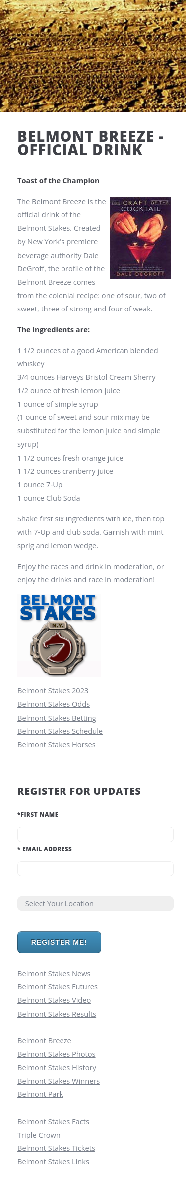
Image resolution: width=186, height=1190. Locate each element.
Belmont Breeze (44, 1040)
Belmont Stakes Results (56, 1014)
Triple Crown (39, 1134)
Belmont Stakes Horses (56, 744)
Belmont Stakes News (54, 973)
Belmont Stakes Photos (56, 1054)
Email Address (44, 849)
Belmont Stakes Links (53, 1161)
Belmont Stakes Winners (58, 1081)
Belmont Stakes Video (54, 1000)
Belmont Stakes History (56, 1067)
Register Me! (59, 942)
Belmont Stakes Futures (57, 986)
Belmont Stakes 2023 (52, 690)
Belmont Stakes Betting (56, 718)
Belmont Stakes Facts (53, 1121)
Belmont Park (40, 1094)
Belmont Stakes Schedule (60, 731)
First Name (38, 814)
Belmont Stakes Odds (53, 704)
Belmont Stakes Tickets (56, 1148)
